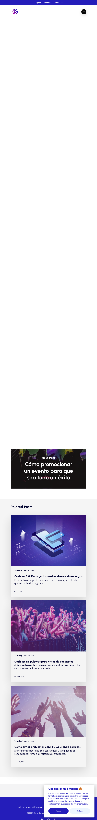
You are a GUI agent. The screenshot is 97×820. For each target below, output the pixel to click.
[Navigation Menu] (83, 11)
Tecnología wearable (46, 25)
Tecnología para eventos (22, 25)
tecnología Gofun (22, 397)
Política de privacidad (26, 807)
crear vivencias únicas (61, 295)
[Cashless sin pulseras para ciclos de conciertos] (48, 641)
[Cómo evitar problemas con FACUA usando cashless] (48, 726)
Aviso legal (39, 807)
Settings (80, 811)
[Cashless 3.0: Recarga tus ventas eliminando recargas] (48, 556)
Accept (58, 811)
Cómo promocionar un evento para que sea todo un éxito (48, 469)
